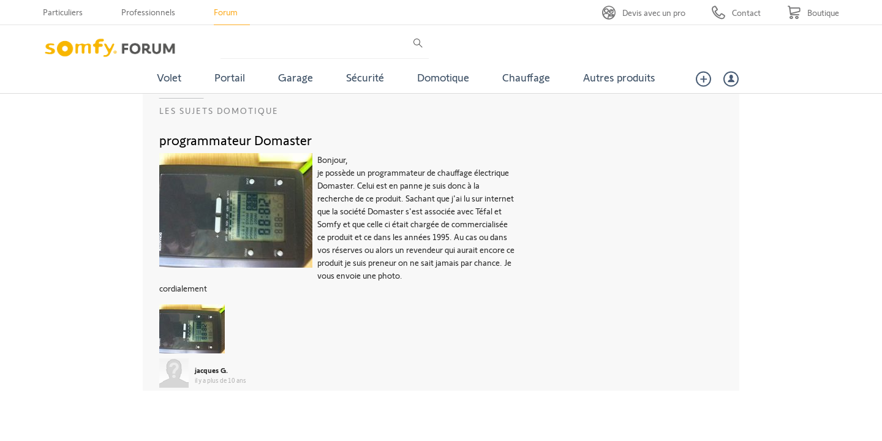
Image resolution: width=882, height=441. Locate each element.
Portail (229, 77)
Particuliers (63, 12)
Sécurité (365, 77)
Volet (169, 77)
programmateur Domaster (235, 140)
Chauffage (526, 77)
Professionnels (148, 12)
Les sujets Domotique (219, 110)
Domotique (443, 77)
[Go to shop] (813, 12)
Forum (226, 12)
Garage (295, 77)
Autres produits (619, 77)
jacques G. (211, 370)
